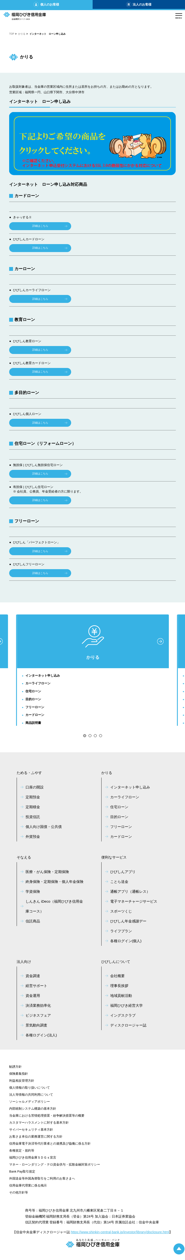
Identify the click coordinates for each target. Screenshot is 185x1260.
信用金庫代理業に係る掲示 (28, 1185)
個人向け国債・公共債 (44, 827)
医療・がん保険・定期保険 (47, 872)
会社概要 (117, 976)
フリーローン (35, 707)
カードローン (35, 715)
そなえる (24, 857)
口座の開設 (35, 787)
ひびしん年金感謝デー (128, 921)
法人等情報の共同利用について (31, 1094)
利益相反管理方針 (21, 1080)
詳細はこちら (40, 225)
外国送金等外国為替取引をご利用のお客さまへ (42, 1178)
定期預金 (33, 797)
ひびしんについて (115, 962)
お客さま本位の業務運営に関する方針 (35, 1136)
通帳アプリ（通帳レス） (130, 891)
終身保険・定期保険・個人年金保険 (54, 882)
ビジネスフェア (38, 1015)
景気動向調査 (36, 1025)
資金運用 (33, 995)
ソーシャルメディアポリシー (29, 1101)
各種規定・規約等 (21, 1150)
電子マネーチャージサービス (133, 901)
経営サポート (36, 986)
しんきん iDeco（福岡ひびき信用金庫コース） (54, 906)
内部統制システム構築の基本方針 (32, 1108)
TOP (11, 34)
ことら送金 (119, 882)
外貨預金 (33, 836)
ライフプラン (121, 931)
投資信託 (33, 817)
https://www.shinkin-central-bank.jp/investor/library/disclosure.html (120, 1232)
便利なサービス (114, 857)
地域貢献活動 (121, 995)
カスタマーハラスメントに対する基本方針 (39, 1122)
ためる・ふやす (29, 773)
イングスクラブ (123, 1015)
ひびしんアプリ (123, 872)
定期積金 (33, 807)
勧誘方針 (15, 1066)
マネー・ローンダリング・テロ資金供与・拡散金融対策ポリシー (54, 1164)
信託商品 (33, 921)
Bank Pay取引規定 (22, 1171)
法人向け (24, 962)
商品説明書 (33, 723)
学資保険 (33, 891)
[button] (84, 735)
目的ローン (33, 699)
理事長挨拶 (119, 986)
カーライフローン (38, 683)
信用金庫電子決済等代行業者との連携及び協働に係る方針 (50, 1143)
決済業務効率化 (38, 1005)
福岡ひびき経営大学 (126, 1005)
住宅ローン (33, 691)
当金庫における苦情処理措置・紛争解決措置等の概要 (46, 1115)
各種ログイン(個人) (126, 941)
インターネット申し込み (43, 675)
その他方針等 (18, 1192)
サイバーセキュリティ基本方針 (31, 1129)
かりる (21, 34)
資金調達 (33, 976)
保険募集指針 (18, 1073)
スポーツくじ (121, 911)
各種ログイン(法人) (41, 1035)
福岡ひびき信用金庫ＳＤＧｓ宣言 (32, 1157)
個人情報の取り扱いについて (29, 1087)
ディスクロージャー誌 (128, 1025)
